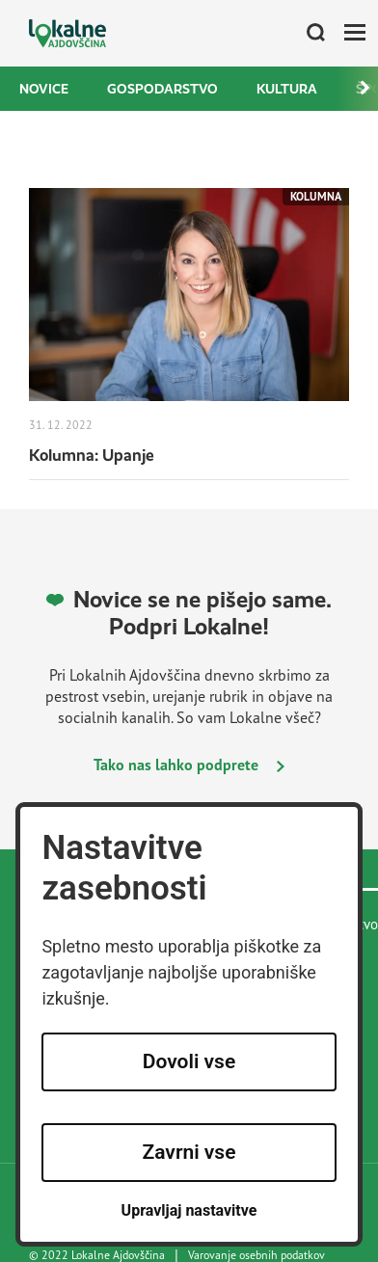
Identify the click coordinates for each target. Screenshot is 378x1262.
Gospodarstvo (162, 88)
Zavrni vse (189, 1152)
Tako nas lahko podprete (189, 764)
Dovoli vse (189, 1061)
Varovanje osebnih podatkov (256, 1255)
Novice (43, 88)
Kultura (286, 88)
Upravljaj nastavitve (189, 1210)
